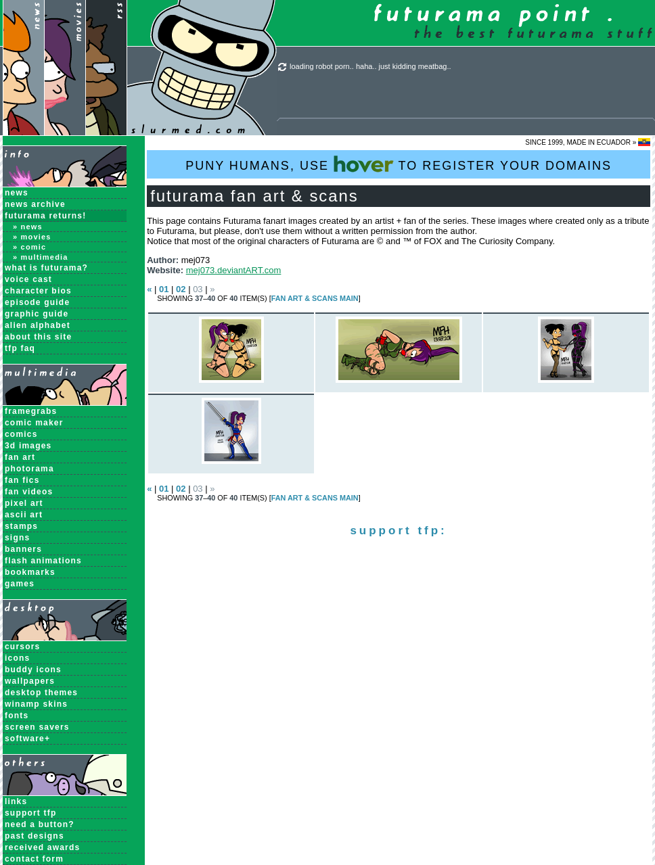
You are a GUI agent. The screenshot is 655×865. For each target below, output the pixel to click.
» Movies (32, 237)
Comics (21, 434)
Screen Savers (37, 727)
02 (180, 289)
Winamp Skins (36, 704)
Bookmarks (30, 572)
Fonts (16, 715)
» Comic (29, 247)
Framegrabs (31, 411)
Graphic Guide (36, 314)
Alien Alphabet (37, 325)
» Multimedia (40, 257)
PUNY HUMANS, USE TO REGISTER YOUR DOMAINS (398, 164)
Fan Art (20, 457)
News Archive (35, 204)
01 (163, 289)
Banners (23, 549)
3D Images (28, 445)
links (16, 801)
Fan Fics (22, 480)
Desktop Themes (41, 692)
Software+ (27, 738)
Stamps (21, 526)
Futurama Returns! (45, 215)
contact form (34, 859)
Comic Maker (34, 422)
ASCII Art (24, 514)
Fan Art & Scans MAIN (315, 298)
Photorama (29, 468)
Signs (17, 537)
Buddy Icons (33, 669)
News (16, 192)
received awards (42, 847)
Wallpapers (30, 681)
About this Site (38, 337)
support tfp (31, 813)
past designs (34, 836)
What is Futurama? (46, 268)
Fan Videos (29, 491)
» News (28, 227)
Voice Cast (28, 279)
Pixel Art (24, 503)
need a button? (39, 824)
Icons (17, 658)
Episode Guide (37, 302)
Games (20, 583)
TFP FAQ (20, 348)
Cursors (22, 646)
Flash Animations (43, 560)
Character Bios (38, 291)
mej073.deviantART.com (233, 270)
